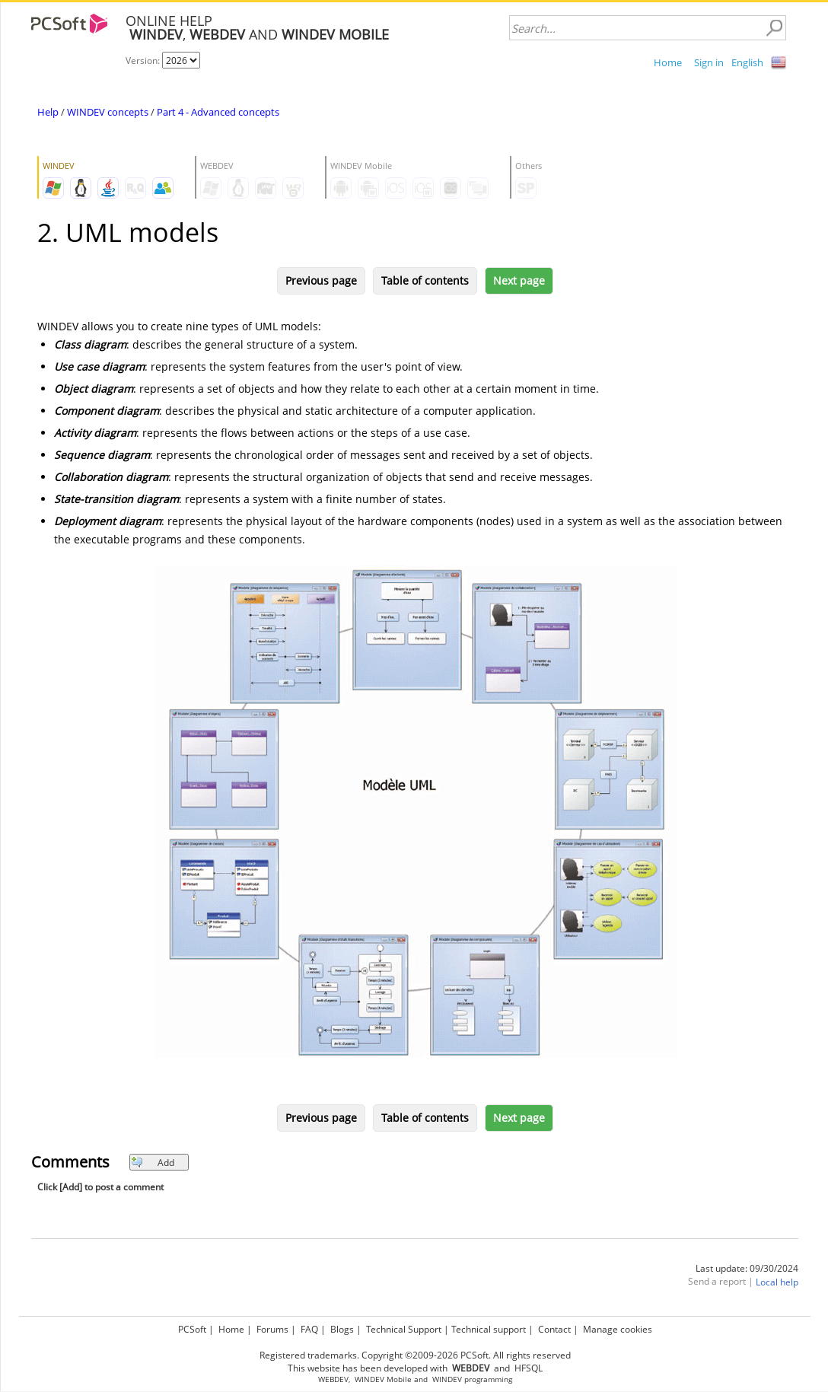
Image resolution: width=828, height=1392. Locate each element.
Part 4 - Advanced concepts (218, 112)
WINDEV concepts (107, 112)
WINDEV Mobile (383, 1379)
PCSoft (192, 1329)
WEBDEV (333, 1379)
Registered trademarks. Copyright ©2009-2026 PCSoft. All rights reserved (415, 1355)
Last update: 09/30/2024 (747, 1268)
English (747, 62)
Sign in (709, 62)
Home (668, 62)
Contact (554, 1329)
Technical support (488, 1329)
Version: (144, 60)
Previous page (321, 280)
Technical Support (403, 1329)
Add (152, 1162)
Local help (777, 1282)
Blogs (342, 1329)
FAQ (309, 1329)
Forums (272, 1329)
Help (48, 112)
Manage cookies (617, 1329)
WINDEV (447, 1379)
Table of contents (425, 280)
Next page (519, 280)
